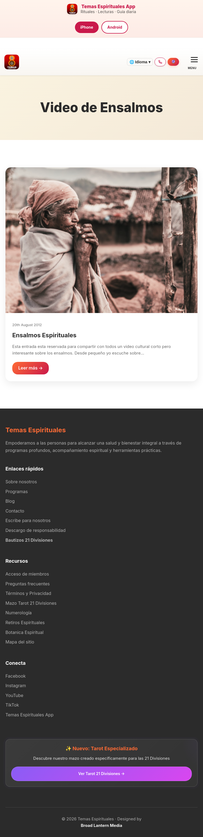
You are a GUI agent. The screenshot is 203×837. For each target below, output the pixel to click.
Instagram (15, 685)
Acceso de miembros (27, 574)
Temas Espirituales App (29, 714)
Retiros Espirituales (25, 622)
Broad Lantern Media (101, 825)
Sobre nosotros (21, 481)
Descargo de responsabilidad (35, 530)
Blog (10, 501)
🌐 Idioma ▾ (139, 62)
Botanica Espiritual (24, 632)
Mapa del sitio (19, 642)
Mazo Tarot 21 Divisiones (31, 603)
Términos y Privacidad (28, 593)
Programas (16, 491)
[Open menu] (192, 62)
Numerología (18, 612)
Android (114, 27)
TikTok (12, 705)
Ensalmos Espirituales (44, 335)
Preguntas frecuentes (27, 583)
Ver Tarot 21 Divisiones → (101, 773)
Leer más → (30, 368)
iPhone (86, 27)
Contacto (14, 511)
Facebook (15, 676)
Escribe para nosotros (27, 520)
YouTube (14, 695)
